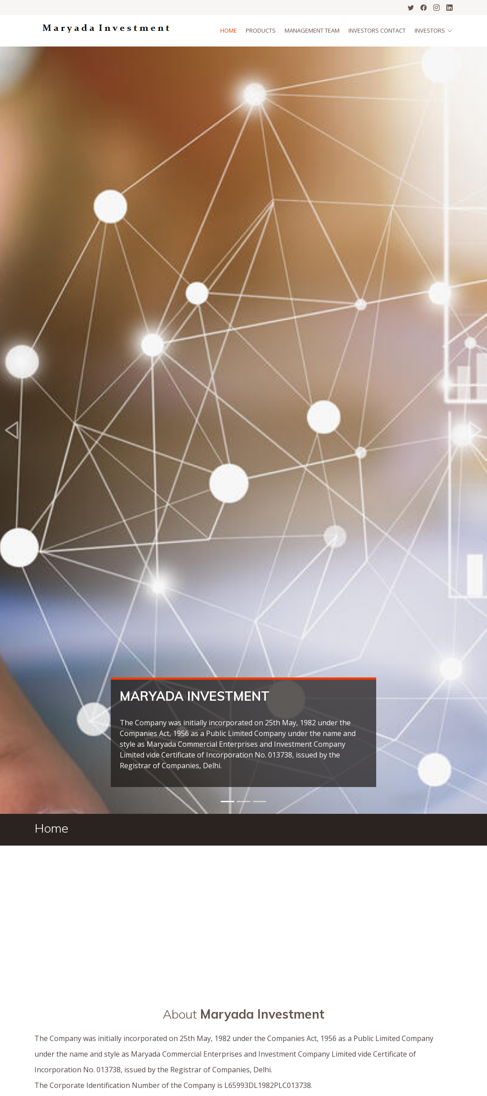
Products (261, 30)
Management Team (312, 30)
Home (228, 30)
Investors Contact (377, 30)
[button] (12, 430)
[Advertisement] (243, 912)
